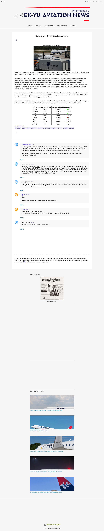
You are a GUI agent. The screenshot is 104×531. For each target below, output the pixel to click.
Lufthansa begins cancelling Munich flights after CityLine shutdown (46, 410)
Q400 (23, 195)
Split (59, 128)
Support (73, 25)
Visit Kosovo (26, 144)
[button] (16, 40)
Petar (23, 209)
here (25, 262)
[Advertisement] (52, 318)
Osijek (33, 128)
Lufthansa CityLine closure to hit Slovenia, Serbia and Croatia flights (46, 451)
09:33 (33, 144)
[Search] (101, 1)
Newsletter (62, 25)
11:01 (32, 182)
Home (2, 1)
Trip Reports (49, 25)
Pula (38, 128)
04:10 (27, 195)
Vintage (38, 25)
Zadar (65, 128)
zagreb (71, 128)
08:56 (27, 209)
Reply (22, 159)
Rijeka (54, 128)
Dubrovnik (25, 128)
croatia (17, 128)
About (30, 25)
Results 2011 (46, 128)
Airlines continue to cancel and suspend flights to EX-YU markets (46, 471)
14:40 (32, 222)
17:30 (32, 164)
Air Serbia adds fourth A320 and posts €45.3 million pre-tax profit (46, 492)
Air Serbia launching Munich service (38, 430)
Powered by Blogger (52, 524)
